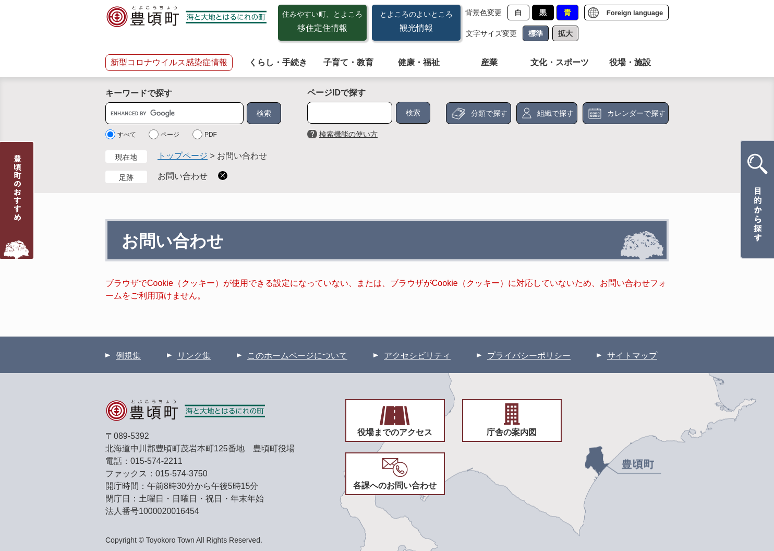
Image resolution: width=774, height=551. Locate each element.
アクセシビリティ (417, 355)
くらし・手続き (278, 62)
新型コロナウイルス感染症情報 (169, 62)
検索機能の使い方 (348, 134)
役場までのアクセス (394, 432)
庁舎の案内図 (512, 432)
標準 (535, 33)
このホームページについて (297, 355)
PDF (210, 134)
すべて (126, 134)
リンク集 (194, 355)
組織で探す (555, 113)
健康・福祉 (419, 62)
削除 (222, 175)
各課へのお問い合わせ (395, 485)
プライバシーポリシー (529, 355)
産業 (489, 62)
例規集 (128, 355)
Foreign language (635, 13)
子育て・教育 (348, 62)
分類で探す (489, 113)
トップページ (183, 155)
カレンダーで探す (636, 113)
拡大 (565, 33)
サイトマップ (632, 355)
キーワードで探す (138, 93)
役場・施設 (630, 62)
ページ (170, 134)
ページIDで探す (336, 92)
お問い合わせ (183, 176)
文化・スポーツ (559, 62)
